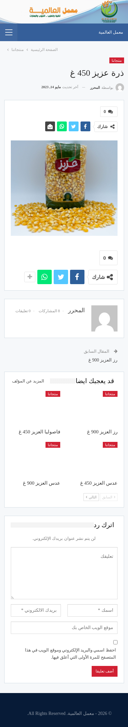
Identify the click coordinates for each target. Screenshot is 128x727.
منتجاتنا (117, 60)
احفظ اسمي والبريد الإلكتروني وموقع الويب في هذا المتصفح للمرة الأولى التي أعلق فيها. (70, 654)
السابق (108, 497)
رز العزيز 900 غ (103, 360)
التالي (91, 497)
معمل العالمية (111, 32)
